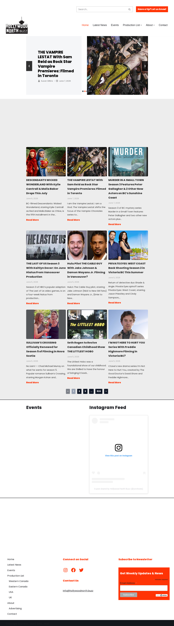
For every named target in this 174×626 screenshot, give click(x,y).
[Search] (101, 9)
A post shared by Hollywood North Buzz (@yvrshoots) (118, 487)
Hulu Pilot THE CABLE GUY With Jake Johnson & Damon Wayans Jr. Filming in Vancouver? (87, 244)
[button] (141, 25)
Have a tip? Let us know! (152, 9)
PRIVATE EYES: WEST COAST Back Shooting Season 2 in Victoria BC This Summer (128, 244)
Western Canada (18, 579)
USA (11, 590)
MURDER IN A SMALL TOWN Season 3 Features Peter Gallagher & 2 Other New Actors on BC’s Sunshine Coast (128, 161)
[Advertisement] (87, 119)
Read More (32, 219)
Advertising (15, 607)
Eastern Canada (18, 585)
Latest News (100, 25)
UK (10, 596)
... (91, 389)
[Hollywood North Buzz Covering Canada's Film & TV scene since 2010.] (17, 25)
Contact (163, 25)
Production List (15, 574)
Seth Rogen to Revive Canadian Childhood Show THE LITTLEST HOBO (87, 323)
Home (85, 25)
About (10, 601)
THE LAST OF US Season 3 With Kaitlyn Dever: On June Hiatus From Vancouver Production (46, 244)
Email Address (128, 581)
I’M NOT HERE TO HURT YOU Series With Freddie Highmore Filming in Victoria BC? (128, 323)
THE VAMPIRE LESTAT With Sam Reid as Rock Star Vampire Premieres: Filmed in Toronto (56, 64)
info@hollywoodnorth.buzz (78, 589)
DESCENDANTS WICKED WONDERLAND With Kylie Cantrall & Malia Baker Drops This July (46, 161)
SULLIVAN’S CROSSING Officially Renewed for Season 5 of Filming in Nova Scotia (46, 323)
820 (99, 389)
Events (115, 25)
